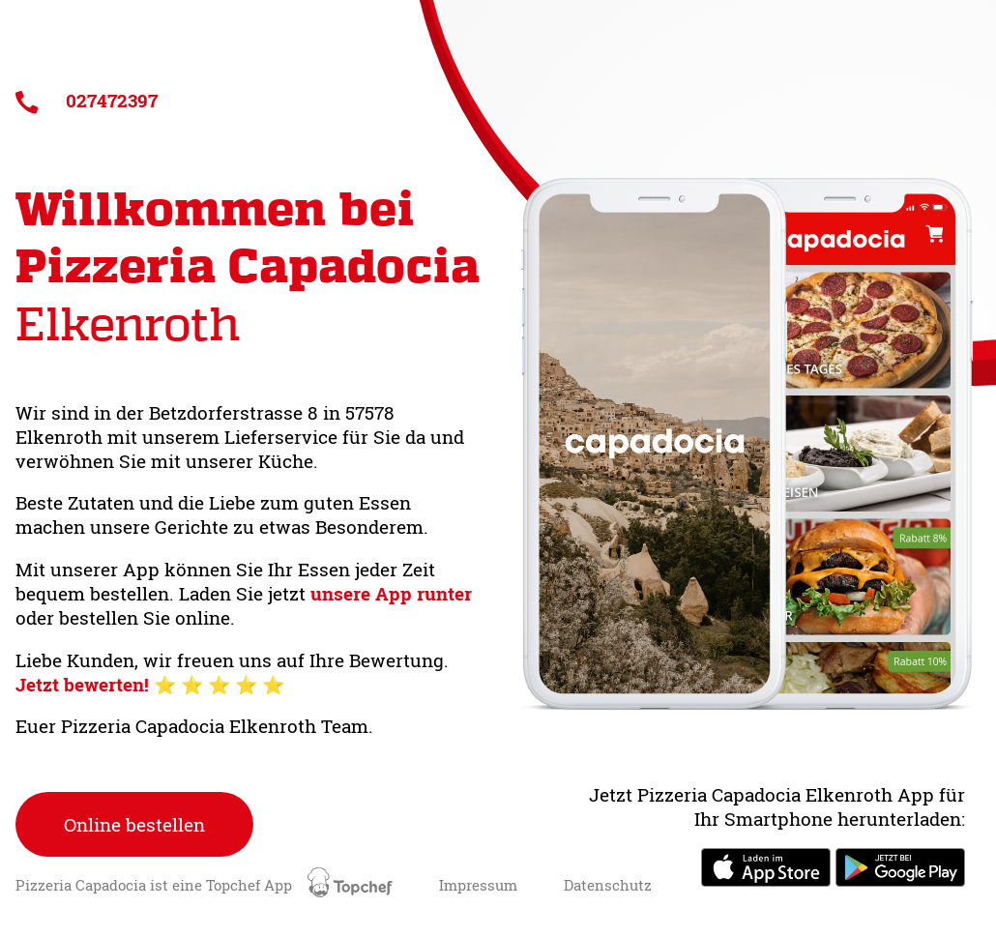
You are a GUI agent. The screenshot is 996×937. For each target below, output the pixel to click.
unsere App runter (391, 593)
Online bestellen (134, 824)
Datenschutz (608, 885)
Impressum (478, 885)
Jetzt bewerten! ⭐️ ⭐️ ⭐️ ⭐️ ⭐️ (149, 684)
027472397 (86, 100)
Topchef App (301, 885)
